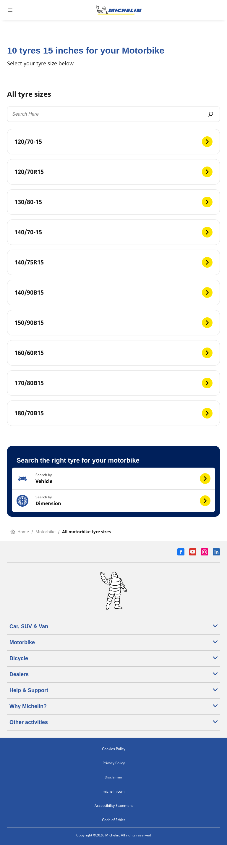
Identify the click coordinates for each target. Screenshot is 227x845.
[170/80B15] (113, 383)
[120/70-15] (113, 141)
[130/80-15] (113, 202)
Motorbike (45, 531)
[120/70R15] (113, 172)
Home (19, 531)
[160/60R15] (113, 353)
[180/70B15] (113, 413)
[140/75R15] (113, 262)
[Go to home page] (118, 10)
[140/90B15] (113, 292)
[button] (113, 479)
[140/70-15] (113, 232)
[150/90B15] (113, 322)
